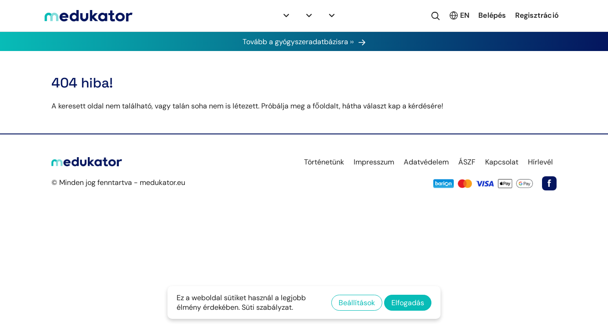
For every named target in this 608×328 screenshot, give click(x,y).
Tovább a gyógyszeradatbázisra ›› (304, 41)
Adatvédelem (426, 162)
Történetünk (324, 162)
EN (459, 15)
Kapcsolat (501, 162)
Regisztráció (537, 15)
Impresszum (374, 162)
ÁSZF (467, 162)
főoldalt (326, 106)
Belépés (492, 15)
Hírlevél (540, 162)
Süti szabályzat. (267, 307)
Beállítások (357, 303)
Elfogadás (407, 303)
